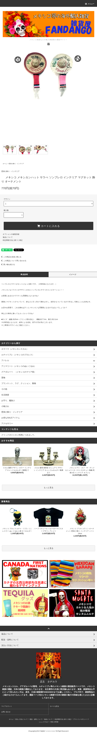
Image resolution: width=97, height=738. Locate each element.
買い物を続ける (7, 264)
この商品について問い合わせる (13, 261)
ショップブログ (43, 722)
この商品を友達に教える (10, 257)
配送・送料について (36, 719)
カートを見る (54, 706)
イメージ (72, 274)
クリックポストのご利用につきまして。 (18, 435)
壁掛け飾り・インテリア (16, 163)
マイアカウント (6, 706)
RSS (51, 722)
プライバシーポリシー (80, 719)
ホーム (5, 163)
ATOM (56, 722)
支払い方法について (21, 719)
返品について (8, 237)
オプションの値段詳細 (11, 234)
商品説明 (24, 274)
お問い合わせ (5, 712)
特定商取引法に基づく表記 (13, 240)
